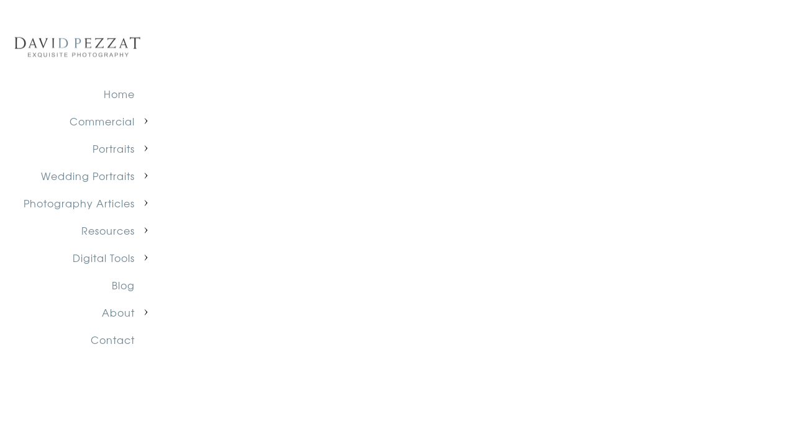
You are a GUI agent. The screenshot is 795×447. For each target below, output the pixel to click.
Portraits (114, 148)
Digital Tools (104, 257)
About (118, 312)
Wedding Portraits (88, 175)
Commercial (102, 121)
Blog (123, 285)
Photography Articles (79, 203)
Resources (108, 230)
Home (119, 93)
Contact (113, 339)
